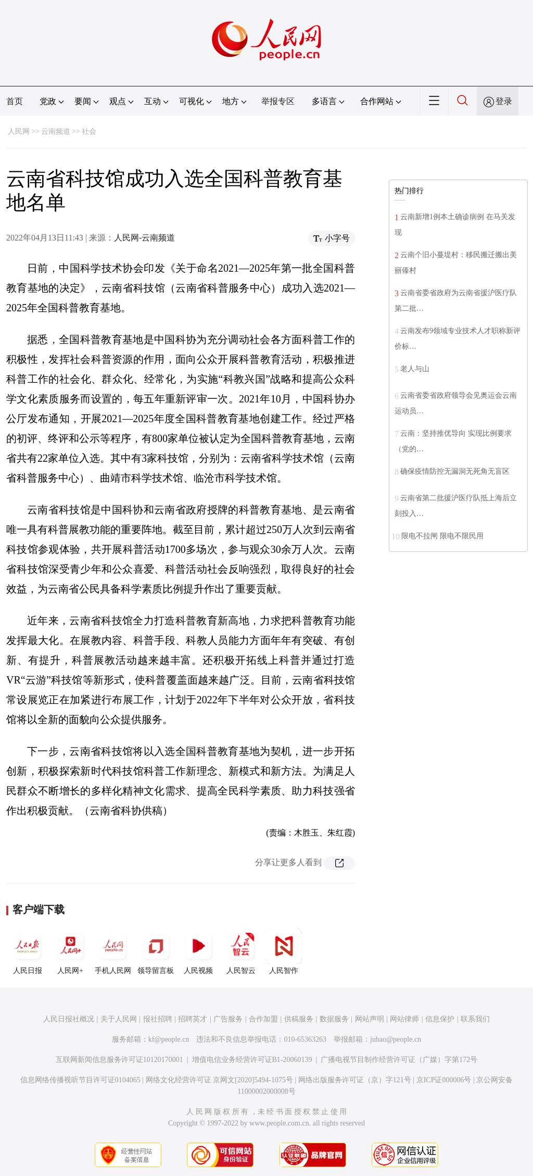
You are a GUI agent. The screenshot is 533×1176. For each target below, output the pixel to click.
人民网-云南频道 (144, 237)
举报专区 (278, 101)
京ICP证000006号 (444, 1080)
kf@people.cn (168, 1039)
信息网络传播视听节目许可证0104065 (80, 1080)
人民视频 (198, 951)
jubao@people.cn (395, 1039)
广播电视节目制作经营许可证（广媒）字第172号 (399, 1060)
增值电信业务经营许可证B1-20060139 (252, 1060)
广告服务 (228, 1019)
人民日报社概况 (68, 1019)
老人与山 (414, 369)
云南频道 (55, 131)
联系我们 (475, 1019)
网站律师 (404, 1019)
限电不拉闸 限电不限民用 (442, 536)
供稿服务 (298, 1019)
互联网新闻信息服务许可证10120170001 (119, 1060)
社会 (89, 131)
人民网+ (70, 951)
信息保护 (439, 1019)
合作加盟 (263, 1019)
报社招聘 (157, 1019)
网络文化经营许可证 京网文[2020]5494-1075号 (220, 1080)
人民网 (19, 131)
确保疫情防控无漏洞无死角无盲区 (455, 471)
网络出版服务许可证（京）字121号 (354, 1080)
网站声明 (369, 1019)
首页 (14, 101)
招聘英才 (192, 1019)
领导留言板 (155, 951)
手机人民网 (113, 951)
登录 (504, 101)
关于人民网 (118, 1019)
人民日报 (27, 951)
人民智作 (283, 951)
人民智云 (241, 951)
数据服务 (334, 1019)
